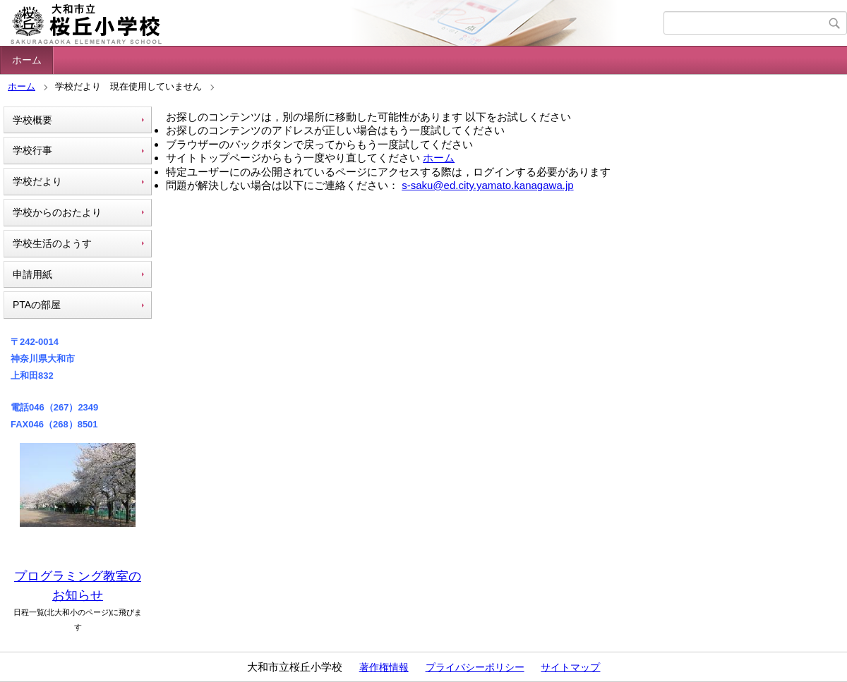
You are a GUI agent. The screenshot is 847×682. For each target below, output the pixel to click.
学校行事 (32, 150)
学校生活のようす (52, 243)
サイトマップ (570, 667)
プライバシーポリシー (475, 667)
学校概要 (32, 120)
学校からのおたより (57, 212)
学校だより (37, 181)
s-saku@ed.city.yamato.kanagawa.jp (487, 185)
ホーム (27, 60)
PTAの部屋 (37, 304)
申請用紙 (32, 274)
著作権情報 (384, 667)
